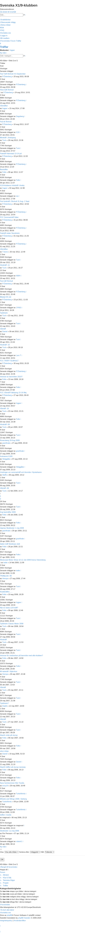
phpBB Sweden (24, 918)
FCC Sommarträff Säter (9, 217)
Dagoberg (20, 116)
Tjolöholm (4, 313)
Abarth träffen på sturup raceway (13, 767)
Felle (4, 172)
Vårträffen (4, 106)
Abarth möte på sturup (8, 735)
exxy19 (5, 786)
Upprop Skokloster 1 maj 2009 (12, 528)
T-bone (5, 252)
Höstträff (3, 640)
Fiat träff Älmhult (6, 281)
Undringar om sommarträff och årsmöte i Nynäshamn (21, 472)
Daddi (4, 706)
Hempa (5, 578)
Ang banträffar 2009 (8, 512)
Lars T (18, 355)
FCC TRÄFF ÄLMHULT (9, 361)
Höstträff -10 (5, 345)
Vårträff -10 (4, 408)
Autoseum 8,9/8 (6, 456)
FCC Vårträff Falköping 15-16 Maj (13, 393)
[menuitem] (7, 22)
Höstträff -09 (5, 424)
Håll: (47, 852)
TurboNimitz (21, 794)
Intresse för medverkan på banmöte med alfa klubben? (21, 655)
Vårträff (3, 329)
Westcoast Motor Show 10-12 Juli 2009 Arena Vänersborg (23, 560)
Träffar (4, 46)
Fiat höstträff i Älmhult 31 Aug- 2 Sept (14, 201)
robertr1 (19, 841)
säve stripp (4, 751)
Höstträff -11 (5, 265)
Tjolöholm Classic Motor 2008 (11, 624)
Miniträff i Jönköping (8, 138)
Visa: (9, 852)
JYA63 (18, 308)
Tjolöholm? (4, 703)
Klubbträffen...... (6, 592)
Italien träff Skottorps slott (10, 544)
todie (5, 562)
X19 (17, 132)
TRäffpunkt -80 (6, 576)
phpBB (9, 915)
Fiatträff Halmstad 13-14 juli (11, 153)
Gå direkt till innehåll (8, 12)
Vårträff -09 (4, 488)
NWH (18, 276)
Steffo (4, 475)
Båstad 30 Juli (5, 297)
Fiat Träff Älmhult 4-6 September (13, 74)
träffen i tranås (5, 815)
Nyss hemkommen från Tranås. (12, 783)
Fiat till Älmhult (6, 122)
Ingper (12, 50)
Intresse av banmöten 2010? (11, 377)
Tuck (4, 140)
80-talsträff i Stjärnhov (8, 671)
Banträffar (4, 169)
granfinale (6, 443)
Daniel (4, 331)
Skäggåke (6, 459)
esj (17, 196)
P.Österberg (7, 76)
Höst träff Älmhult (7, 90)
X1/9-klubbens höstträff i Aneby (12, 185)
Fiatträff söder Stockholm (10, 233)
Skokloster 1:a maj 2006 (9, 831)
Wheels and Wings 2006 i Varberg (13, 799)
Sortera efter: (29, 852)
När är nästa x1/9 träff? (9, 608)
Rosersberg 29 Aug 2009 (10, 440)
